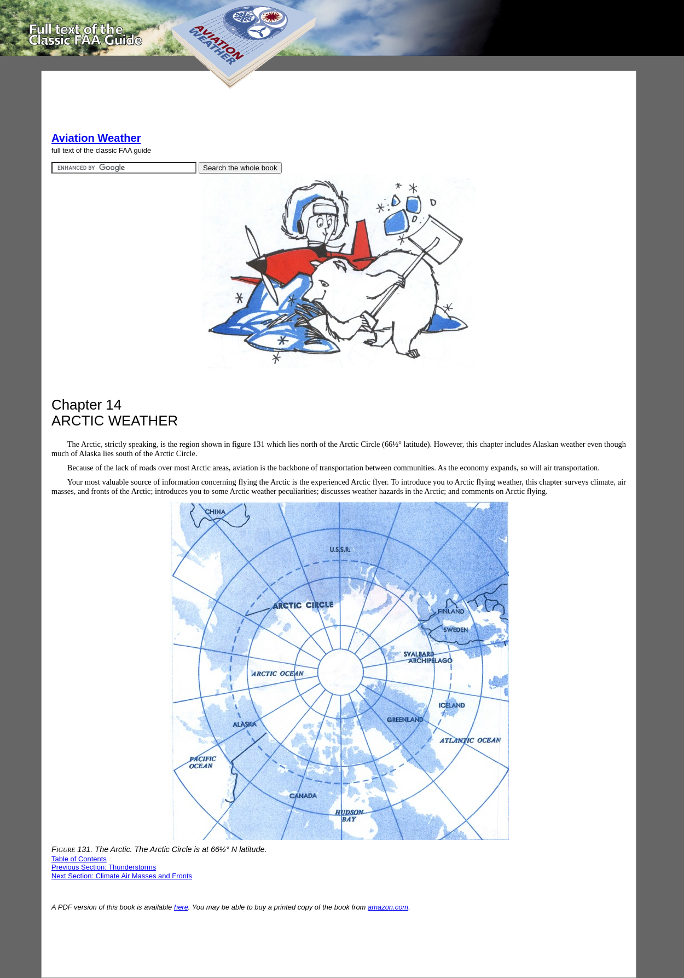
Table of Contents (79, 859)
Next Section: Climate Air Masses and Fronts (121, 876)
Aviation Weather (96, 138)
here (181, 907)
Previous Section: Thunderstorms (103, 867)
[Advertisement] (250, 105)
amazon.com (388, 907)
